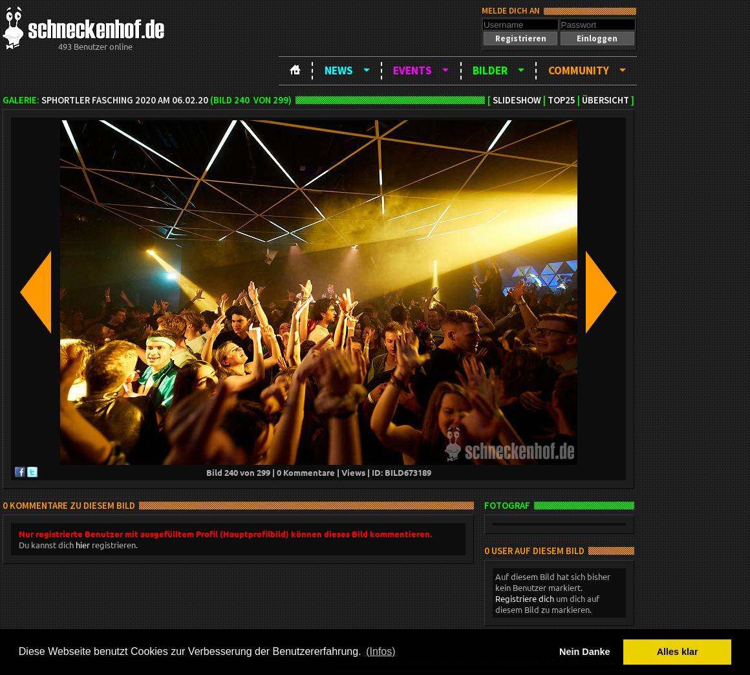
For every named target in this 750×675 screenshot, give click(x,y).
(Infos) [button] (380, 651)
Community (578, 70)
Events (412, 70)
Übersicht (605, 100)
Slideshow (517, 100)
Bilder (490, 70)
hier (83, 544)
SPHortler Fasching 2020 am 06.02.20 (124, 100)
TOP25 (561, 100)
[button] (520, 38)
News (339, 70)
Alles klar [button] (677, 652)
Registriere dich (524, 598)
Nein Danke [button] (584, 652)
